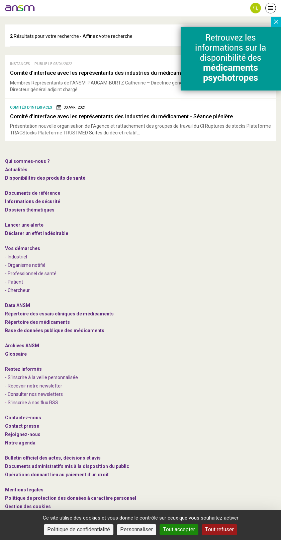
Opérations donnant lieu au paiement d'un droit (57, 474)
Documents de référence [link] (32, 193)
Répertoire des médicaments (37, 322)
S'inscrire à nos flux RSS (33, 402)
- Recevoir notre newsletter (33, 385)
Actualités (16, 169)
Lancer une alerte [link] (24, 225)
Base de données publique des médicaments (54, 330)
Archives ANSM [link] (22, 345)
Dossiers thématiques (30, 210)
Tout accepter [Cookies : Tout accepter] (179, 529)
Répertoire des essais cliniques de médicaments (59, 313)
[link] (20, 8)
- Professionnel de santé (31, 273)
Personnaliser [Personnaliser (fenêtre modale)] (136, 529)
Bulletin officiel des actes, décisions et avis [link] (53, 458)
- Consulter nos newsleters (34, 394)
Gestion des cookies (28, 506)
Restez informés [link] (23, 369)
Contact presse (22, 426)
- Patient (14, 282)
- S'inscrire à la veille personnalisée (41, 377)
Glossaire (16, 354)
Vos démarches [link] (22, 248)
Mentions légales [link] (24, 489)
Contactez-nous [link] (23, 417)
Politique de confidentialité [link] (78, 529)
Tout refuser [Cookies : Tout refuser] (219, 529)
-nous (22, 434)
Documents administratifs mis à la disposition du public (67, 466)
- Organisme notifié (25, 265)
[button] (255, 8)
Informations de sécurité (32, 201)
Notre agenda (20, 442)
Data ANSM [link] (17, 305)
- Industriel (16, 256)
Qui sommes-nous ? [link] (27, 161)
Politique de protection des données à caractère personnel (70, 498)
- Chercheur (17, 290)
